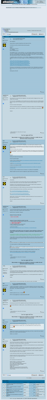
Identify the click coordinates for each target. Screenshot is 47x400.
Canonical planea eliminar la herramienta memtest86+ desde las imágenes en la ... (14, 392)
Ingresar (38, 1)
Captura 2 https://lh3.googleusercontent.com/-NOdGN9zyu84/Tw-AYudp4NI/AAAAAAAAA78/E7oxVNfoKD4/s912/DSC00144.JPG (20, 63)
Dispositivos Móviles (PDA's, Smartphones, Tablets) (12, 390)
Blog (17, 4)
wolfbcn (25, 384)
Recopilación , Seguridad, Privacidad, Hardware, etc (24, 7)
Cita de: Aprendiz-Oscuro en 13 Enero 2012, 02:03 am (18, 143)
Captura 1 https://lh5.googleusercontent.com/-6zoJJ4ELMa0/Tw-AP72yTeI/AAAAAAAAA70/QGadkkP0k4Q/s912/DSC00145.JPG (20, 61)
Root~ (4, 38)
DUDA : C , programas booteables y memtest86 (13, 386)
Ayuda (19, 4)
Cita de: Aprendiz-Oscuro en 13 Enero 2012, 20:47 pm (18, 323)
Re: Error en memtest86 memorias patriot (19, 95)
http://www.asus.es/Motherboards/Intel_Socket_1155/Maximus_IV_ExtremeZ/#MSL (22, 252)
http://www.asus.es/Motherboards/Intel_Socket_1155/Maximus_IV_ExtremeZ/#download (23, 227)
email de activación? (42, 2)
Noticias (7, 393)
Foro (13, 4)
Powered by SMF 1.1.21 (20, 398)
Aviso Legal (14, 398)
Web (15, 4)
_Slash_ (4, 265)
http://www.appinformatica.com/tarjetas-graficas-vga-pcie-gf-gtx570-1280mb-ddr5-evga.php (26, 163)
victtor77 (25, 389)
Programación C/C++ (9, 387)
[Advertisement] (23, 18)
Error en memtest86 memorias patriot (12, 32)
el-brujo (38, 390)
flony (37, 387)
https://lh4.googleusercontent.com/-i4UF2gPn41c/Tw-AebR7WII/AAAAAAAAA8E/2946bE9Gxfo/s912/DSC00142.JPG (20, 191)
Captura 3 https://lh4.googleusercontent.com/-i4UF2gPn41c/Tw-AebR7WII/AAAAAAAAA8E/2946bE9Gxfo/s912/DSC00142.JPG (20, 65)
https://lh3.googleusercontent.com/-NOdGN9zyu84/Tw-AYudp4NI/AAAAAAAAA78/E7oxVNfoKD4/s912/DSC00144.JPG (20, 194)
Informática (6, 30)
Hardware (7, 31)
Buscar (22, 4)
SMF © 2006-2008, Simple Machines (31, 398)
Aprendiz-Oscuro (5, 95)
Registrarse (28, 4)
